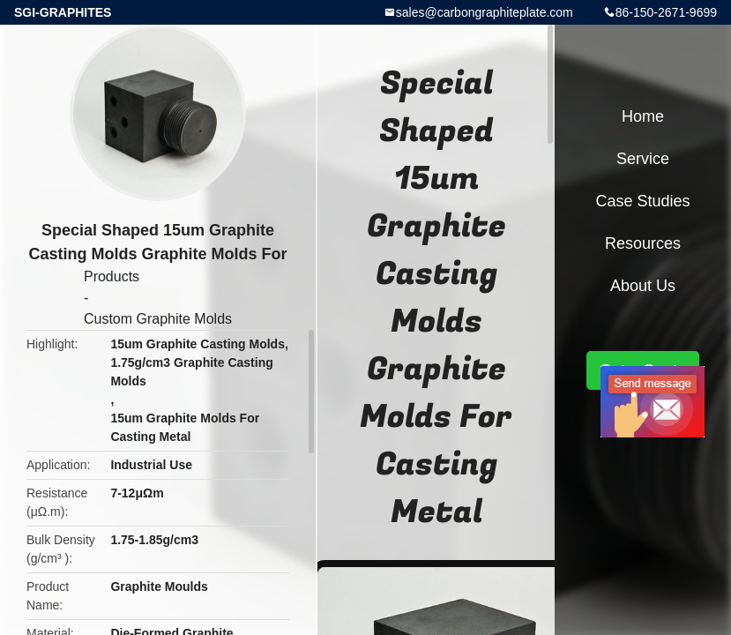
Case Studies (642, 201)
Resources (643, 243)
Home (643, 116)
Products (111, 276)
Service (642, 159)
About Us (642, 286)
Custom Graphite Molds (158, 318)
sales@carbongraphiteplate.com (484, 12)
